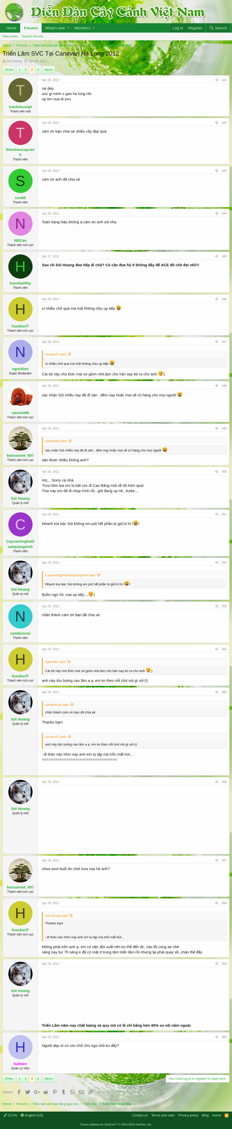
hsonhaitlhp (20, 283)
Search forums (32, 36)
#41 (224, 80)
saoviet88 (20, 413)
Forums (31, 28)
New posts (10, 36)
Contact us (140, 1115)
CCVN (10, 1115)
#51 (224, 514)
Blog (205, 1115)
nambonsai (20, 633)
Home (11, 28)
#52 (224, 562)
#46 (224, 299)
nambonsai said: (57, 705)
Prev (9, 69)
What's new (55, 28)
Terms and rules (162, 1115)
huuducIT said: (56, 354)
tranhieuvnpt (20, 107)
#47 (224, 342)
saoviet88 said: (56, 441)
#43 (224, 171)
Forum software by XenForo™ (116, 1124)
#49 (224, 428)
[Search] (218, 28)
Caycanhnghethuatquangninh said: (70, 575)
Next (47, 69)
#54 (224, 649)
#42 (224, 123)
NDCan (20, 240)
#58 (224, 903)
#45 (224, 256)
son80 (20, 198)
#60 (224, 1037)
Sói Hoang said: (56, 916)
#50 (224, 471)
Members (82, 28)
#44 (224, 213)
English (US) (32, 1115)
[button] (68, 28)
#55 (224, 692)
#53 (224, 606)
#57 (224, 860)
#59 (224, 964)
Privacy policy (188, 1115)
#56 (224, 782)
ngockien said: (55, 662)
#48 (224, 386)
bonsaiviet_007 (20, 455)
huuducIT (20, 326)
